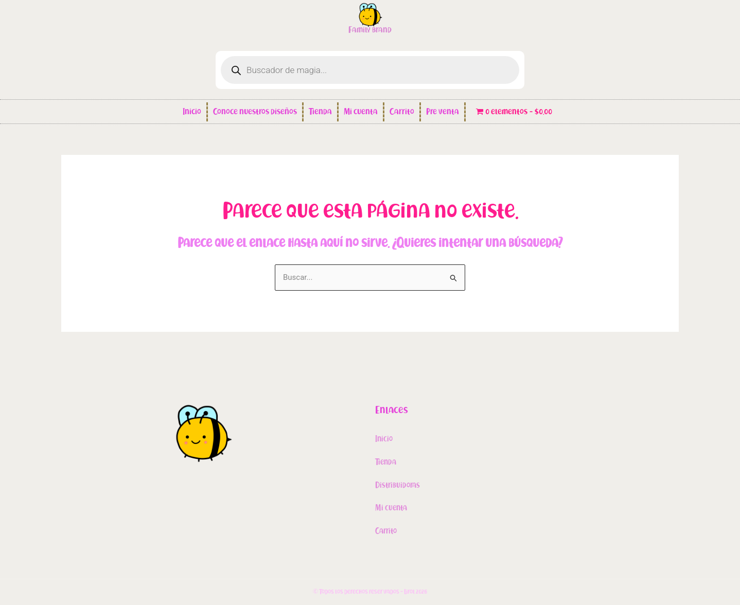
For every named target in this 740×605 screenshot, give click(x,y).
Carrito (402, 111)
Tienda (320, 111)
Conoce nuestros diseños (255, 111)
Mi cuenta (361, 111)
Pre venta (442, 111)
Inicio (192, 111)
